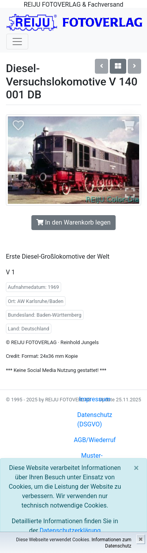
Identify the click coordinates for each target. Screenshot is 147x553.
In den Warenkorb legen (73, 222)
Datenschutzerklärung (70, 530)
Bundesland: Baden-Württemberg (45, 315)
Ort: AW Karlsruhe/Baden (36, 301)
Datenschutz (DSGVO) (94, 419)
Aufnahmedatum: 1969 (33, 287)
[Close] (136, 468)
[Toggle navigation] (17, 41)
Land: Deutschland (28, 329)
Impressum (95, 399)
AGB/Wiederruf (95, 440)
